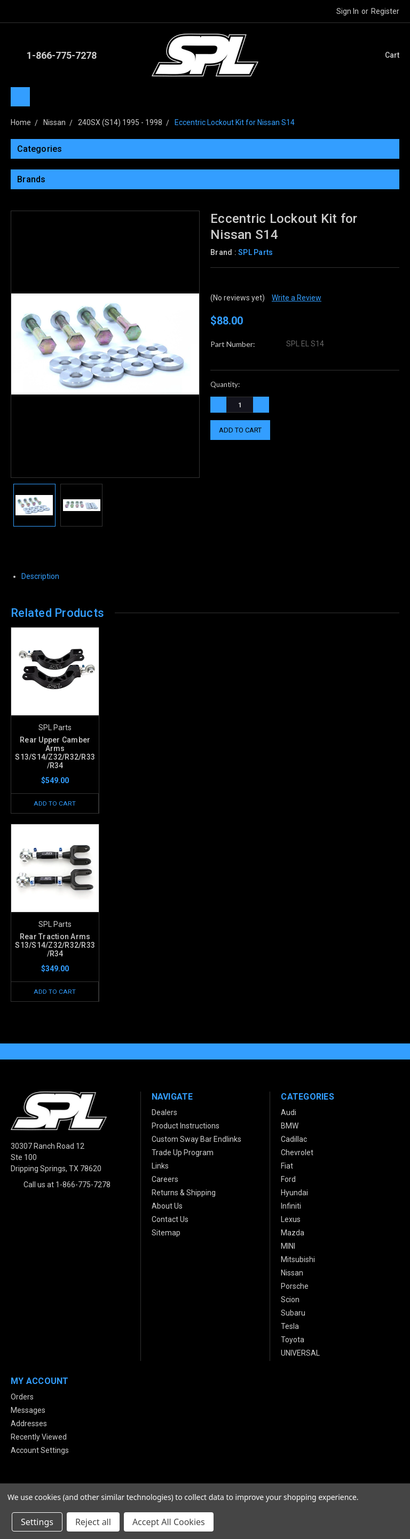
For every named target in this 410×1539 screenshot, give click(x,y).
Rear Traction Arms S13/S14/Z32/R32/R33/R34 (55, 945)
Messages (28, 1411)
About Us (167, 1207)
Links (160, 1167)
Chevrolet (297, 1153)
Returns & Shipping (184, 1193)
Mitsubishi (298, 1260)
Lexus (291, 1220)
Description (44, 576)
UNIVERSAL (300, 1354)
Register (385, 11)
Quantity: (225, 384)
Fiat (287, 1167)
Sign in (347, 11)
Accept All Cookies (168, 1522)
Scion (290, 1300)
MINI (288, 1247)
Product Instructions (185, 1127)
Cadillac (294, 1140)
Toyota (292, 1340)
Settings (37, 1522)
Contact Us (170, 1220)
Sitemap (166, 1233)
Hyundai (294, 1193)
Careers (165, 1180)
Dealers (164, 1113)
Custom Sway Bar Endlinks (196, 1140)
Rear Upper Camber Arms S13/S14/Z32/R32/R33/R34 (55, 753)
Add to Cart (55, 803)
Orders (22, 1398)
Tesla (290, 1327)
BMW (289, 1127)
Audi (288, 1113)
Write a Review (296, 297)
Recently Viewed (39, 1438)
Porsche (295, 1287)
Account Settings (40, 1451)
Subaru (293, 1314)
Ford (288, 1180)
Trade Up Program (183, 1153)
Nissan (292, 1274)
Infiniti (291, 1207)
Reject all (93, 1522)
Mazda (292, 1233)
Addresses (29, 1424)
